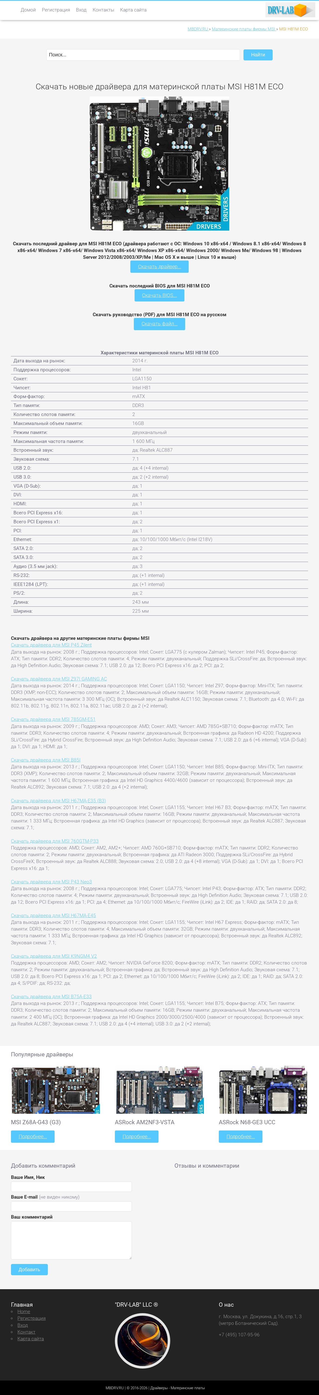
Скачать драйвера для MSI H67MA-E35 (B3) (58, 800)
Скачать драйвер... (159, 266)
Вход (81, 10)
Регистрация (56, 10)
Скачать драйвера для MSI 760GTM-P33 (55, 840)
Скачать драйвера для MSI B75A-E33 (51, 996)
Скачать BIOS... (159, 295)
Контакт (26, 1331)
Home (23, 1311)
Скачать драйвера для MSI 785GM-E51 (53, 719)
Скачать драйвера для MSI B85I (45, 759)
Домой (28, 10)
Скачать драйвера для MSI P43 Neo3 (51, 881)
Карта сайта (133, 10)
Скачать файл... (160, 323)
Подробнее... (32, 1136)
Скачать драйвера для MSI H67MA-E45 (53, 915)
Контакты (103, 10)
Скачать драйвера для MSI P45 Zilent (51, 644)
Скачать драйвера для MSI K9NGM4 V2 (54, 955)
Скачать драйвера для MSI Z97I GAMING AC (59, 678)
